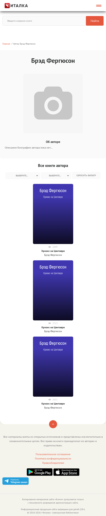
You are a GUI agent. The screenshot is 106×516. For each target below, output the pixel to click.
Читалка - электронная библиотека (60, 512)
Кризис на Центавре (53, 250)
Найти (95, 21)
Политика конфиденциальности (53, 458)
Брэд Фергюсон (53, 254)
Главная (6, 43)
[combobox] (22, 175)
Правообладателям (53, 462)
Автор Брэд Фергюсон (24, 43)
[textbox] (22, 175)
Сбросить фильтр (86, 175)
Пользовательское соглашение (53, 454)
